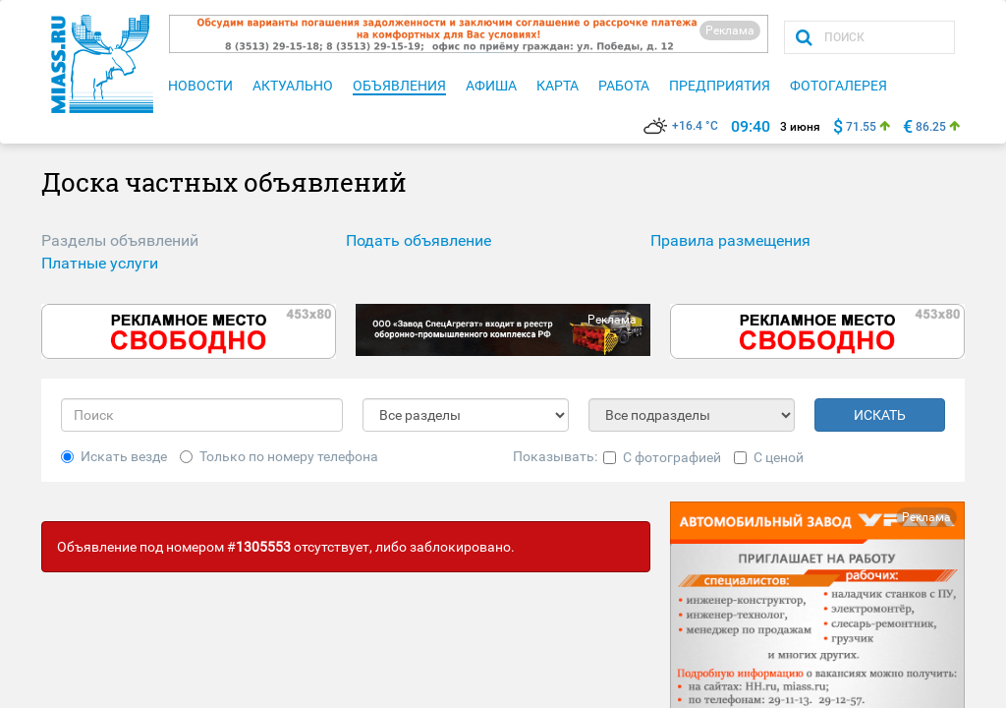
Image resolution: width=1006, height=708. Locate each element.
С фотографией (662, 457)
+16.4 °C (680, 126)
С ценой (769, 457)
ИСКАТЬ (880, 415)
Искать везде (114, 456)
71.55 (861, 127)
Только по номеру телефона (279, 456)
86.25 (931, 127)
